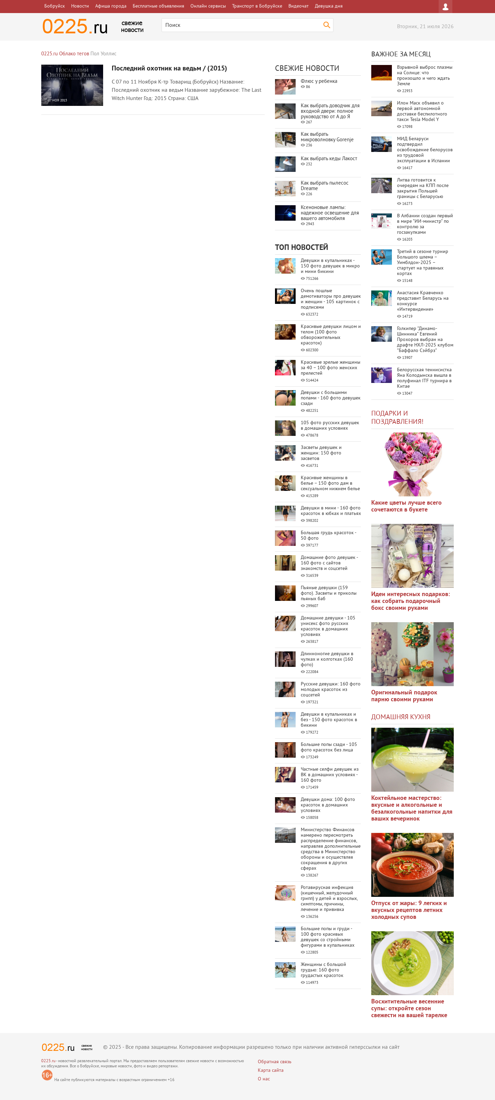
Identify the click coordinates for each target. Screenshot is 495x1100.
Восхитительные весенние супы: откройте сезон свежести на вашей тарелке (409, 1009)
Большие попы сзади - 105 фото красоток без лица (329, 747)
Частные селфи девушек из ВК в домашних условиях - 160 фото (330, 775)
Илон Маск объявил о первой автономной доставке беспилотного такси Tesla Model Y (422, 111)
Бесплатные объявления (158, 6)
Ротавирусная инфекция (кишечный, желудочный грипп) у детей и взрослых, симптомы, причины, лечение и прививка (329, 899)
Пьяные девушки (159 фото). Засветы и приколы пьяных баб (328, 593)
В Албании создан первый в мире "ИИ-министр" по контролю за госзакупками (425, 224)
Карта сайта (271, 1071)
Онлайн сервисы (208, 6)
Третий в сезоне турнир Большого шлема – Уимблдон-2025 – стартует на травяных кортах (422, 263)
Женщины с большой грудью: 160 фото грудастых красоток (323, 970)
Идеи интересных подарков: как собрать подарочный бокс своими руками (410, 601)
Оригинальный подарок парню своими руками (404, 696)
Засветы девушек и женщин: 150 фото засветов (321, 453)
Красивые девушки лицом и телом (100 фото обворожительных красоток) (331, 335)
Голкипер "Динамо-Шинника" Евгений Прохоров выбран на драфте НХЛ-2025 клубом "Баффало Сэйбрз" (425, 340)
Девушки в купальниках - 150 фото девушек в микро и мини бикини (330, 266)
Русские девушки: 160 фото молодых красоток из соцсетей (331, 689)
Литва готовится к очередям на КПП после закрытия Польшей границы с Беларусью (423, 188)
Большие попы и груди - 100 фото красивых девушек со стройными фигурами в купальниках (327, 937)
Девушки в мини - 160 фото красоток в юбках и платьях (331, 511)
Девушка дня (329, 6)
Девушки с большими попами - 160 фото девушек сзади (331, 398)
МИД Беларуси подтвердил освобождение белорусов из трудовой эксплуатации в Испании (425, 150)
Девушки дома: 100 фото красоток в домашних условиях (328, 805)
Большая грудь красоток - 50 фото (328, 535)
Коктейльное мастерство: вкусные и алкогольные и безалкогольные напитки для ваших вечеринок (411, 808)
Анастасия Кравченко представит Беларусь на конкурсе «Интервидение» (423, 301)
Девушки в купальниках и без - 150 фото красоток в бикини (329, 720)
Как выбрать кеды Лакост (329, 159)
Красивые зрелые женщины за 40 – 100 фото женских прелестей (330, 368)
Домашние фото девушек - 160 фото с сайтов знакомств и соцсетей (329, 563)
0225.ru (48, 1061)
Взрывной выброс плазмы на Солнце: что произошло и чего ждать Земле (424, 76)
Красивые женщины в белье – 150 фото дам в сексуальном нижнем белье (330, 483)
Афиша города (110, 6)
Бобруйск (54, 6)
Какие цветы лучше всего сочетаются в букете (406, 506)
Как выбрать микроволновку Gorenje (327, 137)
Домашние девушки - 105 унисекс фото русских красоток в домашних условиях (328, 626)
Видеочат (298, 6)
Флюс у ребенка (319, 81)
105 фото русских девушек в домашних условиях (330, 425)
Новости (80, 6)
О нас (264, 1079)
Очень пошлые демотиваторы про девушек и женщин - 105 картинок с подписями (331, 299)
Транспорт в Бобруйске (257, 6)
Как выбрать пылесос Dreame (325, 186)
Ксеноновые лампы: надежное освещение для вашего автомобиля (330, 213)
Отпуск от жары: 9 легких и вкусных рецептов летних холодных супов (409, 910)
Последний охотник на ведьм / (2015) (169, 68)
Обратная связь (275, 1062)
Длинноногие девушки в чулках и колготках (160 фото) (327, 659)
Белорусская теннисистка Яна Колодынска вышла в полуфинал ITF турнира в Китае (424, 378)
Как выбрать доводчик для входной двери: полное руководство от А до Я (330, 111)
